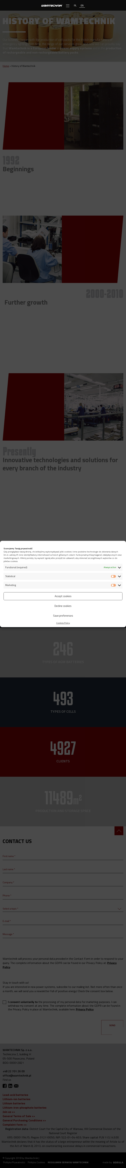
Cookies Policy (63, 622)
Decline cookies (63, 606)
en (82, 5)
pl (75, 5)
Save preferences (63, 616)
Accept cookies (63, 596)
